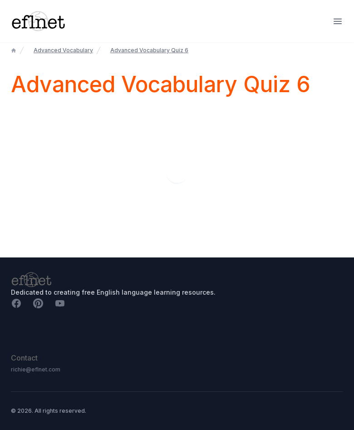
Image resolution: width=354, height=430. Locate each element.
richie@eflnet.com (35, 369)
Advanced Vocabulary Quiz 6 (149, 50)
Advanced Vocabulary (63, 50)
